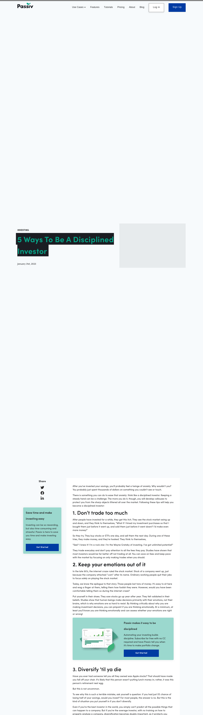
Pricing (120, 7)
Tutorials (108, 7)
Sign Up (177, 7)
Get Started (42, 546)
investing (23, 230)
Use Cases (79, 7)
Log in (156, 7)
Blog (142, 7)
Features (94, 7)
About (132, 7)
